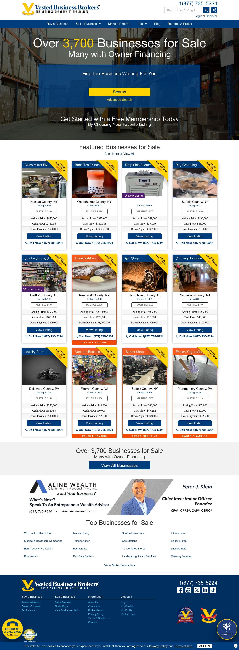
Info (140, 23)
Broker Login (128, 614)
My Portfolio (127, 606)
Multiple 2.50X (44, 305)
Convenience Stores (133, 548)
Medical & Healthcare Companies (43, 540)
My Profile (126, 610)
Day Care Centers (83, 556)
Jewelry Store (34, 352)
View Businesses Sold (67, 610)
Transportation (81, 540)
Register (211, 16)
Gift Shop (132, 258)
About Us (93, 602)
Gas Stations (129, 540)
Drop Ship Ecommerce (141, 165)
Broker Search (96, 610)
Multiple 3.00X (94, 305)
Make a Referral (119, 23)
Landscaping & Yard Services (139, 556)
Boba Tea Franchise (89, 165)
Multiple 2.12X (195, 398)
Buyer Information (31, 606)
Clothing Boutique (188, 258)
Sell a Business (86, 23)
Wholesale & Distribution (38, 533)
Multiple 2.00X (195, 211)
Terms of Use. (183, 646)
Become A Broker (180, 23)
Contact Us (94, 606)
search (119, 91)
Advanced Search (119, 99)
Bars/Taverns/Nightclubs (38, 548)
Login (198, 16)
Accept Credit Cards (29, 642)
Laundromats (178, 548)
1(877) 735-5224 (198, 3)
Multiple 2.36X (44, 211)
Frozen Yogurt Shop (190, 352)
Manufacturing (81, 533)
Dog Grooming (186, 165)
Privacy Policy (96, 614)
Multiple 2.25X (44, 398)
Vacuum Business (88, 352)
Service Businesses (133, 533)
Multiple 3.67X (145, 305)
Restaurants (80, 548)
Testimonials (28, 610)
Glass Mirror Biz (36, 165)
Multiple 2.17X (94, 211)
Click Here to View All (119, 153)
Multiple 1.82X (145, 211)
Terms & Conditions (99, 618)
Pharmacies (31, 556)
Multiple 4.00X (94, 398)
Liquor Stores (179, 540)
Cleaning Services (181, 556)
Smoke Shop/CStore (39, 258)
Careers (92, 622)
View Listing (44, 236)
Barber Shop (135, 352)
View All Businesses (119, 465)
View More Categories (119, 565)
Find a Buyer (62, 606)
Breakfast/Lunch (87, 258)
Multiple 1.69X (145, 398)
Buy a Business (57, 23)
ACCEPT (204, 646)
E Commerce (178, 533)
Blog (157, 23)
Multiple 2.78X (195, 305)
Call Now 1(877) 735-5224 (44, 243)
